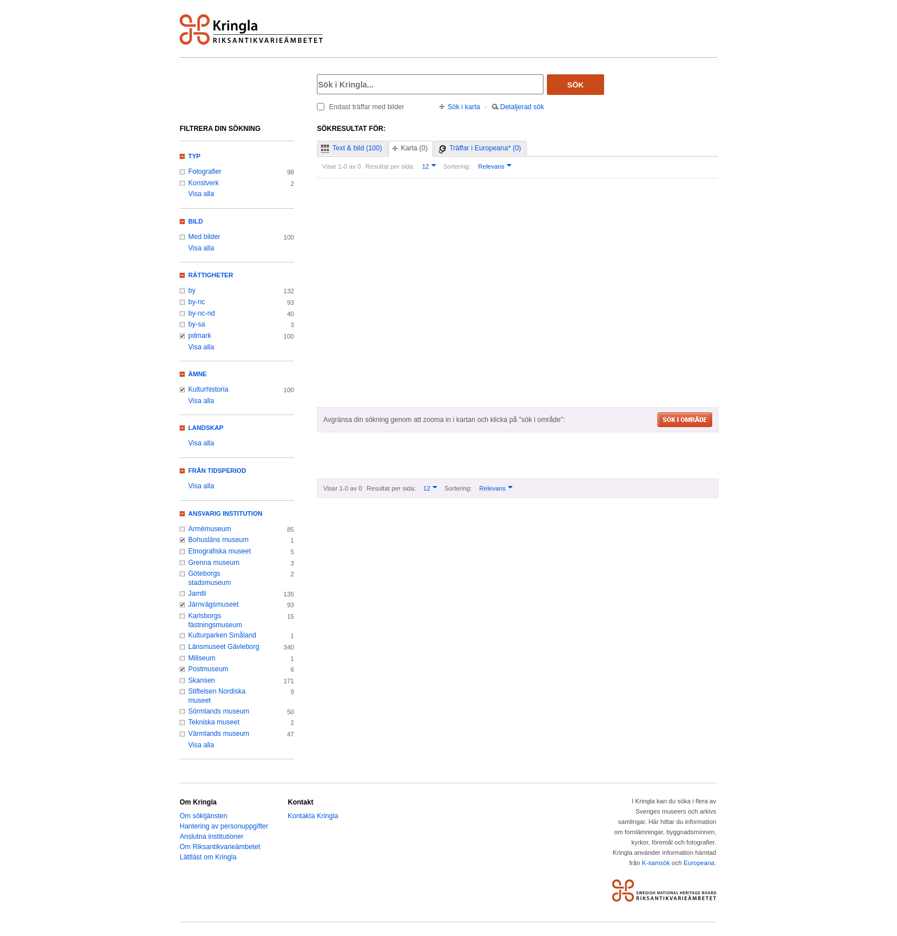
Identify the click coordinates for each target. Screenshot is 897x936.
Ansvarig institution (225, 513)
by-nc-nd (201, 313)
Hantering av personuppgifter (224, 826)
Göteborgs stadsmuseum (209, 578)
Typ (194, 156)
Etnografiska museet (219, 551)
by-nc (196, 302)
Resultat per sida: (390, 166)
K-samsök (656, 862)
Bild (195, 221)
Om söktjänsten (203, 816)
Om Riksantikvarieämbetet (220, 847)
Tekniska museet (214, 722)
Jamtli (197, 594)
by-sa (196, 324)
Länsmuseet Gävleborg (223, 647)
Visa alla (201, 194)
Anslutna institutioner (211, 837)
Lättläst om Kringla (208, 857)
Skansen (201, 680)
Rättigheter (210, 275)
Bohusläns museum (218, 540)
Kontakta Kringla (313, 816)
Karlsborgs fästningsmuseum (215, 620)
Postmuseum (208, 669)
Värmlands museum (218, 734)
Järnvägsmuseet (213, 604)
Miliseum (201, 658)
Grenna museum (214, 563)
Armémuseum (209, 529)
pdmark (199, 336)
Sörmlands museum (218, 711)
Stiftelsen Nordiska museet (216, 695)
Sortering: (457, 166)
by (192, 290)
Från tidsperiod (217, 470)
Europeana (699, 862)
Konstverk (203, 183)
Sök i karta (464, 107)
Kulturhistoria (208, 389)
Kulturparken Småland (222, 635)
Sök (575, 85)
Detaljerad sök (522, 107)
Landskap (205, 427)
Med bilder (204, 237)
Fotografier (204, 172)
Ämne (197, 374)
